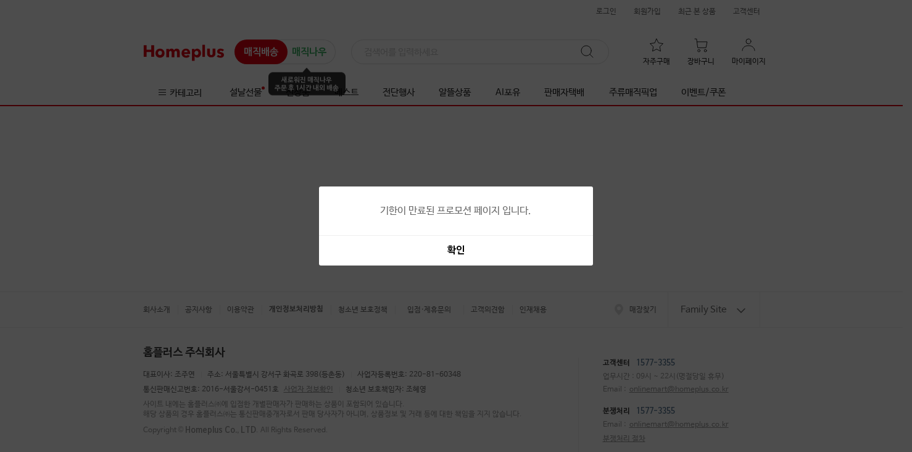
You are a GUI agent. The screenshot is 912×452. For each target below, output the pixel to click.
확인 (456, 250)
